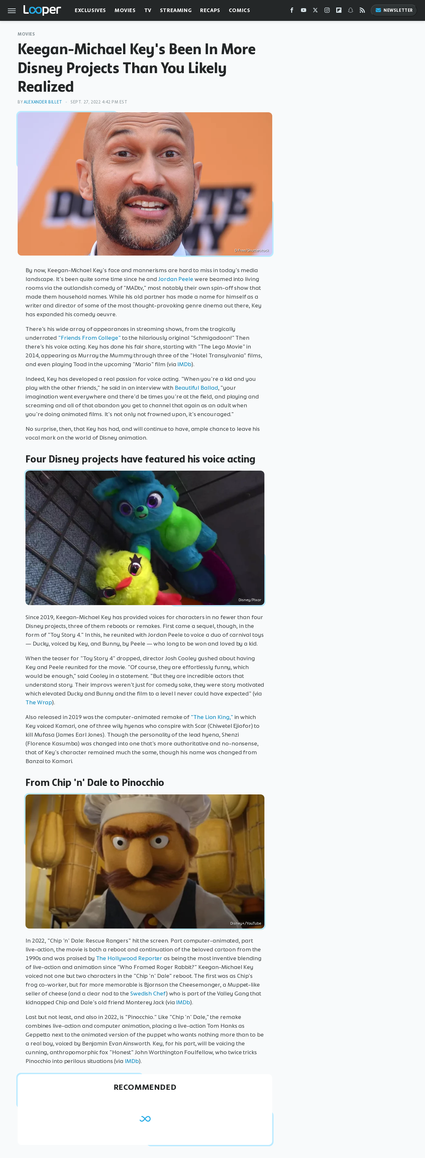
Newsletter (394, 10)
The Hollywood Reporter (129, 958)
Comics (239, 10)
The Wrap (38, 702)
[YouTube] (303, 11)
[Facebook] (292, 11)
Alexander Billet (43, 102)
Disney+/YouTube (245, 923)
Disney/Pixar (250, 600)
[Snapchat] (350, 11)
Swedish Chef (148, 993)
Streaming (176, 10)
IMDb (184, 364)
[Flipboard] (339, 11)
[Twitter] (315, 11)
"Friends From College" (89, 338)
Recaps (210, 10)
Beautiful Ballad (196, 388)
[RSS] (362, 11)
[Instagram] (327, 11)
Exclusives (90, 10)
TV (147, 10)
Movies (125, 10)
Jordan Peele (175, 279)
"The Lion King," (212, 717)
